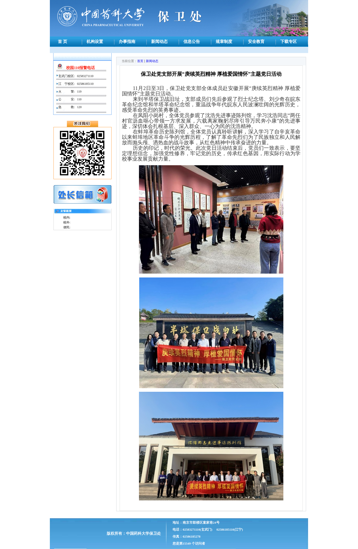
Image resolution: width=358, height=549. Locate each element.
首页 (140, 61)
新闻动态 (152, 61)
